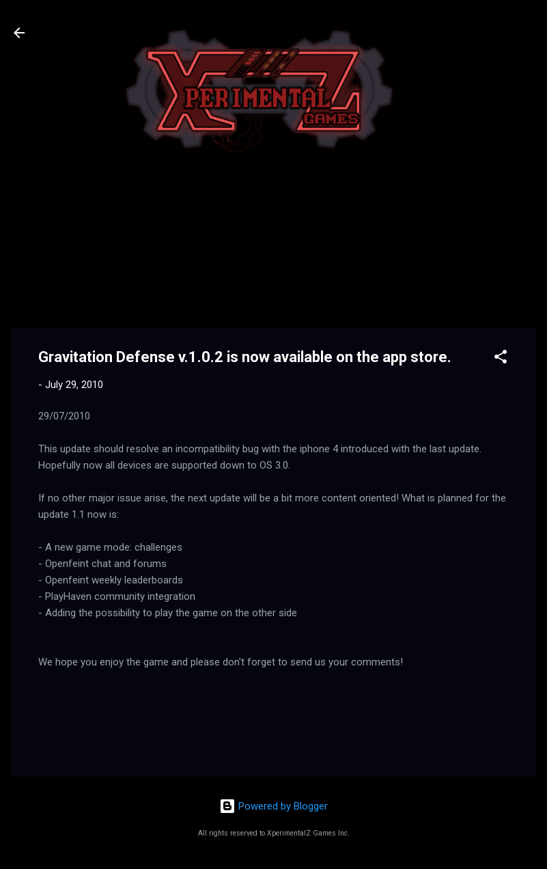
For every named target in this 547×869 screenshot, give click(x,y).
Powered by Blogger (273, 806)
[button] (500, 359)
